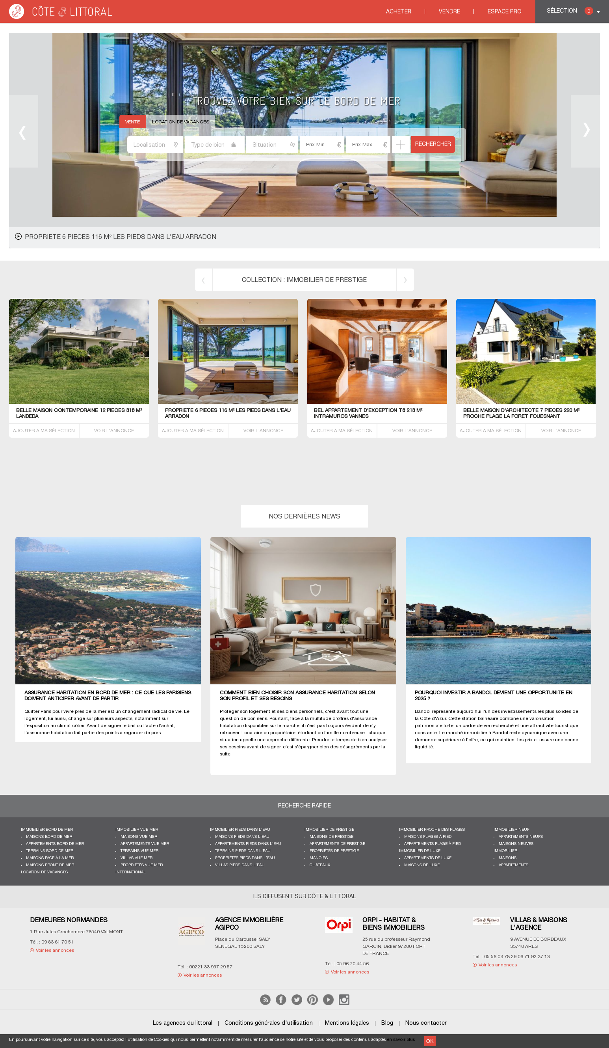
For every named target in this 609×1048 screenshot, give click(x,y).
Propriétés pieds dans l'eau (245, 858)
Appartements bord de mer (55, 844)
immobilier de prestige (326, 280)
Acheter (398, 12)
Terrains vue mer (139, 851)
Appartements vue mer (145, 844)
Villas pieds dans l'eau (240, 865)
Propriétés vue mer (142, 865)
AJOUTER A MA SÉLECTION (44, 431)
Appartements (513, 865)
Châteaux (320, 865)
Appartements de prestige (337, 844)
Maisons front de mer (50, 865)
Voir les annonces (55, 950)
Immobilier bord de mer (47, 830)
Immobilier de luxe (419, 851)
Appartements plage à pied (432, 844)
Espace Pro (505, 12)
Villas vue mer (136, 858)
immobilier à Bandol (486, 733)
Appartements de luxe (427, 858)
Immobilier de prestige (329, 830)
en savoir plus (401, 1040)
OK (430, 1041)
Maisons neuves (516, 844)
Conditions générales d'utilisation (269, 1023)
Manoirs (319, 858)
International (130, 872)
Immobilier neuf (511, 830)
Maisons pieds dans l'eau (242, 837)
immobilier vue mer (136, 830)
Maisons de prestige (331, 837)
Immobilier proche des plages (432, 830)
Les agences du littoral (182, 1023)
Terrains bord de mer (49, 851)
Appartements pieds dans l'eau (248, 844)
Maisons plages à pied (427, 837)
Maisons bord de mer (49, 837)
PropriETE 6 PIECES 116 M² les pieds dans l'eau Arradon (120, 237)
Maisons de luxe (422, 865)
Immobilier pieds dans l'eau (240, 830)
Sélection (570, 11)
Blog (387, 1023)
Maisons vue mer (139, 837)
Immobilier (505, 851)
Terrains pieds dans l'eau (243, 851)
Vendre (449, 12)
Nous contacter (426, 1023)
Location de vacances (180, 122)
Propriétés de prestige (334, 851)
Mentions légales (347, 1023)
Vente (132, 122)
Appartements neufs (521, 837)
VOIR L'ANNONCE (114, 431)
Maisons (507, 858)
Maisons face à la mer (50, 858)
